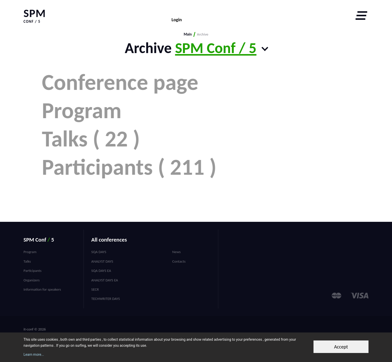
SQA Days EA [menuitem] (101, 270)
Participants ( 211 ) (137, 195)
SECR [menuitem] (95, 289)
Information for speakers (42, 289)
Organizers (32, 280)
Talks (27, 261)
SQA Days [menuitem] (98, 252)
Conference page (128, 82)
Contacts (179, 261)
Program (90, 120)
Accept (341, 347)
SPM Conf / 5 (215, 48)
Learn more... (34, 354)
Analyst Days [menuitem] (102, 261)
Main (188, 34)
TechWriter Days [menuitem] (105, 298)
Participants (33, 270)
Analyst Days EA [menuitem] (104, 280)
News (176, 252)
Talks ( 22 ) (99, 157)
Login (177, 15)
